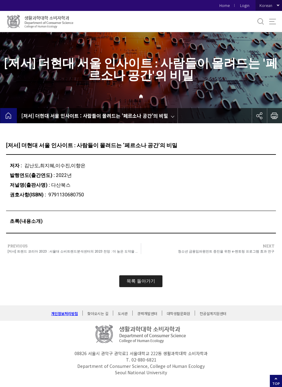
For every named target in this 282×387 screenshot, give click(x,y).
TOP (276, 383)
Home (224, 5)
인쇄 (274, 115)
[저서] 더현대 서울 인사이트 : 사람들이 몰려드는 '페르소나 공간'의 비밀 (94, 115)
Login (244, 5)
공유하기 (259, 115)
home (8, 115)
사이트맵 (272, 21)
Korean (265, 5)
